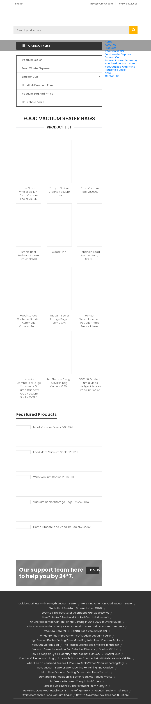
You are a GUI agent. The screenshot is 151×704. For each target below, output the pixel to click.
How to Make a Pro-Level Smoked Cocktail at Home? (75, 617)
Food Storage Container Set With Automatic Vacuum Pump (28, 321)
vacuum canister (55, 631)
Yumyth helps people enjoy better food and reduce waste (75, 677)
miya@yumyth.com (101, 3)
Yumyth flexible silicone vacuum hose (59, 191)
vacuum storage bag (45, 645)
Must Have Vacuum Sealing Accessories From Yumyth (75, 672)
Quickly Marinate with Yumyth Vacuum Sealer (48, 603)
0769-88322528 (128, 3)
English (19, 3)
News (108, 73)
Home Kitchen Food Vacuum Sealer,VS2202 (62, 527)
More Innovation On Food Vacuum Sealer (107, 603)
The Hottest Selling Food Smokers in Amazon (91, 645)
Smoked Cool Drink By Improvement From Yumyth (75, 686)
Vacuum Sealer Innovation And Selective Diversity (64, 649)
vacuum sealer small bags (111, 690)
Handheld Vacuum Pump (120, 63)
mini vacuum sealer (39, 626)
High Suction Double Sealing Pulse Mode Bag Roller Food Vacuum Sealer (75, 640)
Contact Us (112, 76)
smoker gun (112, 654)
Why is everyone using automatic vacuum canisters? (90, 626)
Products (110, 48)
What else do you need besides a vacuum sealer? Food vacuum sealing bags (75, 663)
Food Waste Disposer (118, 54)
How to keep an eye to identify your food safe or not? (65, 654)
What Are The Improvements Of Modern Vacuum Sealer (75, 635)
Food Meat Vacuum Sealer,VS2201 (55, 452)
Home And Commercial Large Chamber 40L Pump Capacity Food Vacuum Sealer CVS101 (29, 388)
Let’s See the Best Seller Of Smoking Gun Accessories (75, 612)
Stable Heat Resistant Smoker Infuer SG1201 (29, 255)
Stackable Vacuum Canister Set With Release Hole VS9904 (95, 658)
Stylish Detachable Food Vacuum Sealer (47, 695)
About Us (110, 44)
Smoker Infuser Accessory (121, 60)
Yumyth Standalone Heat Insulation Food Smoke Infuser (89, 321)
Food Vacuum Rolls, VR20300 (90, 190)
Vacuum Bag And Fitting (120, 67)
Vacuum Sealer (114, 51)
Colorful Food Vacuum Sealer (88, 631)
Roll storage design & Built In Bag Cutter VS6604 (59, 382)
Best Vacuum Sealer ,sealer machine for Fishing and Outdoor (75, 667)
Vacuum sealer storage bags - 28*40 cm (59, 319)
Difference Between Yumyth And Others (75, 681)
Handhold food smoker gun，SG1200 (90, 255)
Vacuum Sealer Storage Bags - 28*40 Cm (61, 502)
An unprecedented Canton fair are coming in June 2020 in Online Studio (75, 622)
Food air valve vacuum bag (36, 658)
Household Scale (115, 70)
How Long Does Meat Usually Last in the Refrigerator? (56, 690)
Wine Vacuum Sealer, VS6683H (53, 477)
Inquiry (95, 570)
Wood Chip (59, 252)
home (109, 41)
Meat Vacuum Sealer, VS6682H (53, 427)
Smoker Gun (112, 57)
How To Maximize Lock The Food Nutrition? (102, 695)
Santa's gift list (108, 649)
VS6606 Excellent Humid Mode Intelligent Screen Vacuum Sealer (90, 384)
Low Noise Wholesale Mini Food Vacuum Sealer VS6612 (28, 193)
